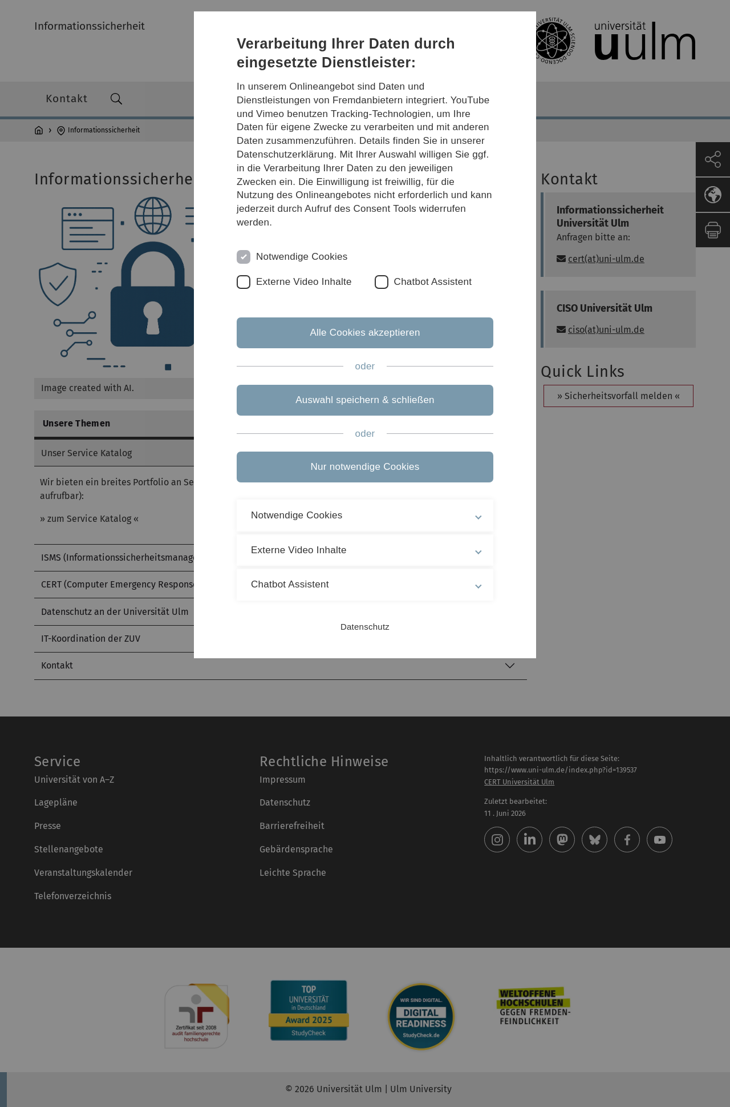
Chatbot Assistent (433, 281)
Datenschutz (365, 626)
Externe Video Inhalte (304, 281)
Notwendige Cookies (302, 256)
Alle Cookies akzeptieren (365, 332)
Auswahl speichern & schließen (365, 400)
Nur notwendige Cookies (365, 466)
